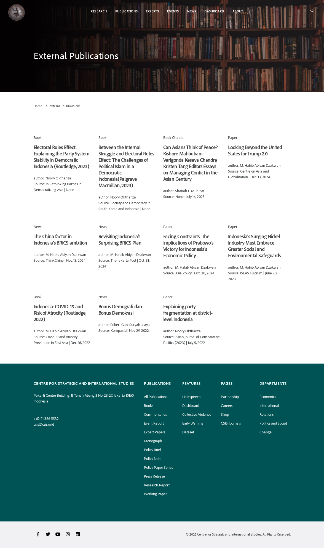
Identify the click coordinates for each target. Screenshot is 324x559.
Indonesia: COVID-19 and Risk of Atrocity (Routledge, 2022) (60, 312)
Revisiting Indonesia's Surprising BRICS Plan (119, 239)
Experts (152, 11)
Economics (267, 396)
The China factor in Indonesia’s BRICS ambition (60, 239)
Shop (225, 414)
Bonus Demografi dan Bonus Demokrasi (120, 309)
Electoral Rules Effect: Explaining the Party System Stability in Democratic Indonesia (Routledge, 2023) (61, 156)
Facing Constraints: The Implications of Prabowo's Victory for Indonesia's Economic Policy (188, 245)
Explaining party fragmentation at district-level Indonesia (188, 312)
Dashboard (214, 11)
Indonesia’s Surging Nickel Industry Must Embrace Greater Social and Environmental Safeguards (254, 245)
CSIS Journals (231, 423)
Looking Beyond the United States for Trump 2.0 (255, 150)
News (191, 11)
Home (38, 106)
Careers (226, 405)
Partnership (230, 396)
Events (173, 11)
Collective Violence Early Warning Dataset (196, 423)
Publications (126, 11)
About (237, 11)
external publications (65, 106)
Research (99, 11)
